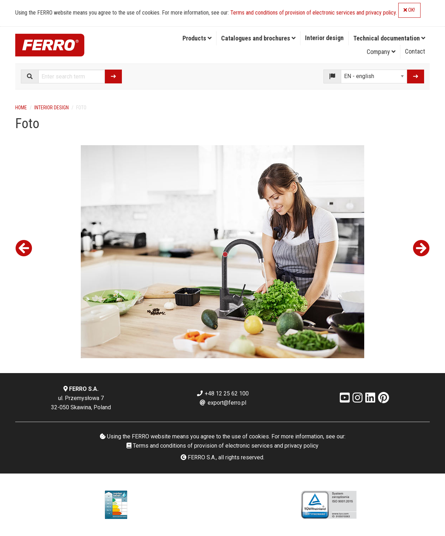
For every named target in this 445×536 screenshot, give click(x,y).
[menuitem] (197, 38)
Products (197, 38)
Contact (415, 51)
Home (21, 107)
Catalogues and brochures (258, 38)
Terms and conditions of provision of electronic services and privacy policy (313, 12)
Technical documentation (389, 38)
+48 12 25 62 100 (222, 393)
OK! (409, 10)
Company (381, 51)
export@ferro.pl (222, 402)
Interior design (324, 38)
